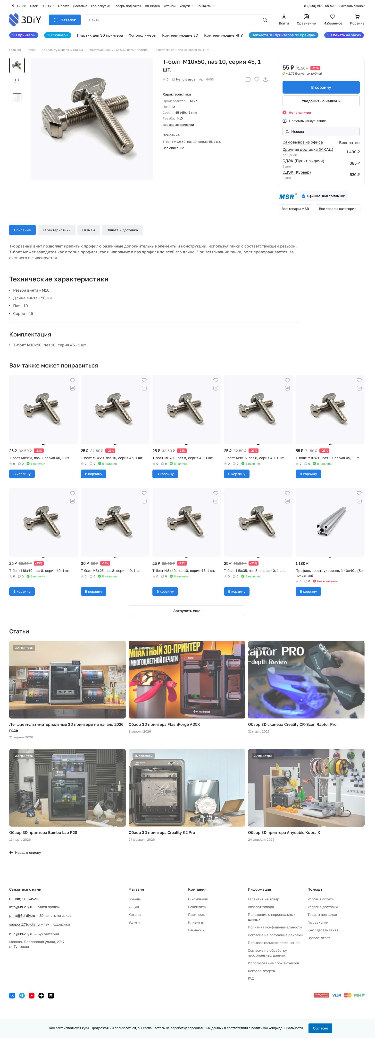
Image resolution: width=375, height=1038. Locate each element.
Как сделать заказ (323, 930)
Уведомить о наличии (321, 101)
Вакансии (196, 930)
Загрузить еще (186, 610)
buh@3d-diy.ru (21, 934)
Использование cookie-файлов (273, 963)
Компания (197, 889)
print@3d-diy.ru (22, 915)
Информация (259, 889)
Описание (22, 230)
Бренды (134, 899)
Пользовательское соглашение (274, 943)
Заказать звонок (352, 6)
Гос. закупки (318, 922)
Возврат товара (261, 907)
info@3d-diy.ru (21, 907)
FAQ (251, 978)
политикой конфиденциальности (277, 1028)
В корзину (321, 87)
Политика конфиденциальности (275, 927)
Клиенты (195, 922)
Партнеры (196, 914)
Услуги (134, 922)
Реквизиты (197, 907)
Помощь (315, 889)
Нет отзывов (183, 79)
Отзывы (88, 230)
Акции (133, 907)
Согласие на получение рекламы (275, 935)
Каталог (135, 914)
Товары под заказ (322, 914)
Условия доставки (323, 907)
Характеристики (56, 230)
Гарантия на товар (263, 899)
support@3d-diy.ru (24, 924)
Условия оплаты (321, 899)
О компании (198, 899)
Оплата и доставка (122, 230)
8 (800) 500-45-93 (319, 6)
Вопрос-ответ (319, 938)
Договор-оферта (261, 971)
